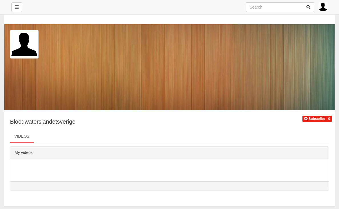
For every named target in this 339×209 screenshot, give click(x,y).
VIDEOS (21, 136)
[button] (314, 119)
